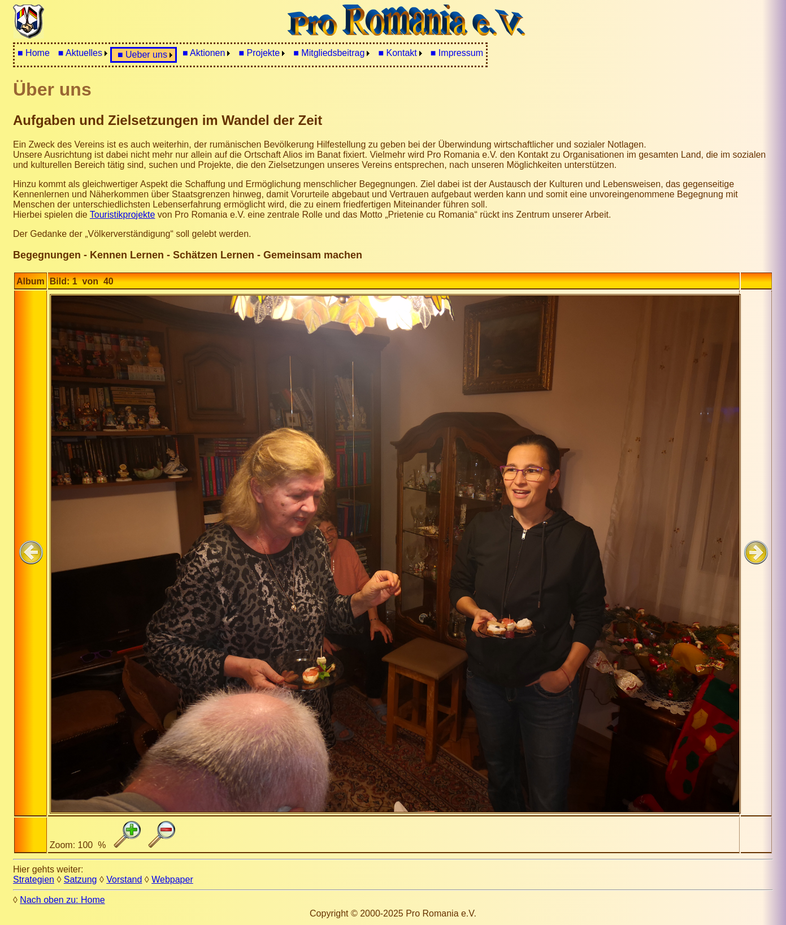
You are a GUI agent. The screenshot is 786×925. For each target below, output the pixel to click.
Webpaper (172, 879)
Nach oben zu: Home (62, 900)
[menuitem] (34, 53)
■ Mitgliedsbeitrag (328, 53)
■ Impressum (457, 53)
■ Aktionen (204, 53)
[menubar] (250, 54)
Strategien (33, 879)
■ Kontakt (397, 53)
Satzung (80, 879)
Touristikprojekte (122, 214)
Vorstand (124, 879)
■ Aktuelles (80, 53)
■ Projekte (259, 53)
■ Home (34, 53)
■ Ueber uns (142, 54)
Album (30, 281)
